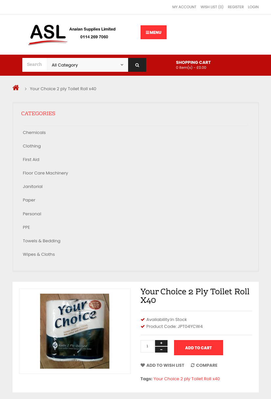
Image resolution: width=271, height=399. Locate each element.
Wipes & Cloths (39, 254)
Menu (154, 32)
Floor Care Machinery (45, 173)
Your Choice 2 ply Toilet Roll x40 (63, 89)
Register (236, 7)
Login (253, 7)
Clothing (32, 146)
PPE (26, 227)
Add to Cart (198, 348)
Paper (29, 200)
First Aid (31, 159)
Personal (32, 214)
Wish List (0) (212, 7)
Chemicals (34, 132)
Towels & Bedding (42, 241)
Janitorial (33, 186)
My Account (184, 7)
